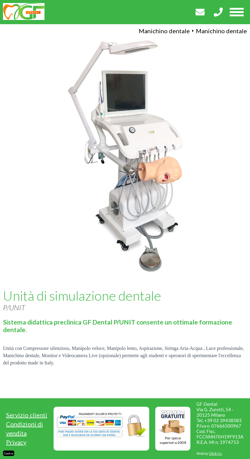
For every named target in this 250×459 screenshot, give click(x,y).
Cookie (8, 453)
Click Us (215, 453)
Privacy (16, 442)
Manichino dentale (164, 30)
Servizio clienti (26, 415)
